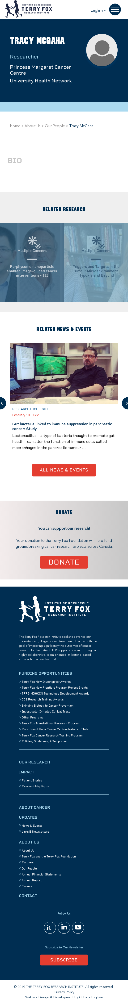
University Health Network (41, 81)
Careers (27, 886)
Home (15, 126)
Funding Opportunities (45, 673)
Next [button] (125, 403)
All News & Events (64, 469)
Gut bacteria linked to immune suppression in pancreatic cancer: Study (62, 426)
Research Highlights (35, 786)
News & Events (32, 825)
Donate (64, 562)
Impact (26, 772)
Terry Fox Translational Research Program (50, 723)
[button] (98, 10)
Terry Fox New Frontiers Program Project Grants (55, 687)
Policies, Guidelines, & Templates (44, 741)
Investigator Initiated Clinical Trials (46, 711)
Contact (28, 895)
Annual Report (32, 880)
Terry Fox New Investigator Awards (46, 681)
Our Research (34, 762)
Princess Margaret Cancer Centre (40, 70)
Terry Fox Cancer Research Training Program (52, 735)
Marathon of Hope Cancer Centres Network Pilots (55, 729)
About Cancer (34, 807)
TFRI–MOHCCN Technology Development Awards (55, 693)
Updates (28, 817)
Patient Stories (32, 780)
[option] (64, 403)
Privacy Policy (64, 992)
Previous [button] (3, 403)
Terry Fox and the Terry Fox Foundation (49, 856)
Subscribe (64, 959)
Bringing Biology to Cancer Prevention (47, 705)
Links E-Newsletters (35, 831)
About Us (33, 126)
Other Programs (32, 717)
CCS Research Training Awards (43, 699)
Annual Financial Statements (41, 874)
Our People (55, 126)
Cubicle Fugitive (91, 997)
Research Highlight (30, 409)
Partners (28, 862)
